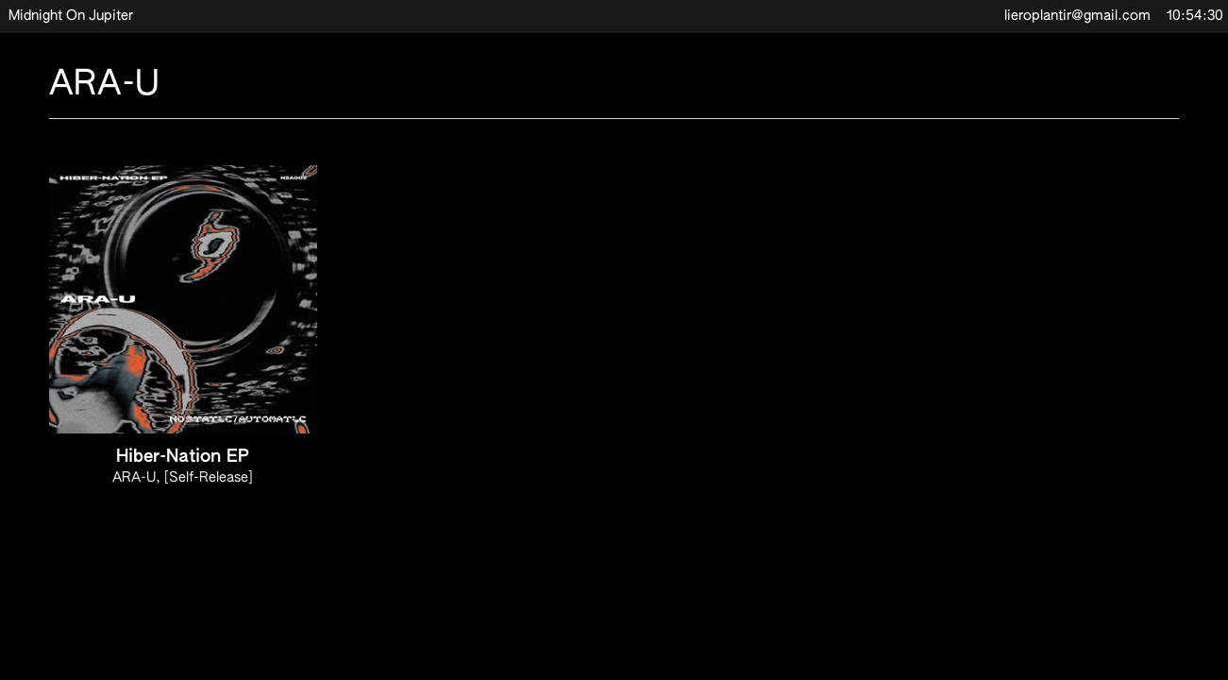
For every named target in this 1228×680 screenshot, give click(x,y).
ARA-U (134, 477)
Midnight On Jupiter (70, 16)
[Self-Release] (208, 477)
